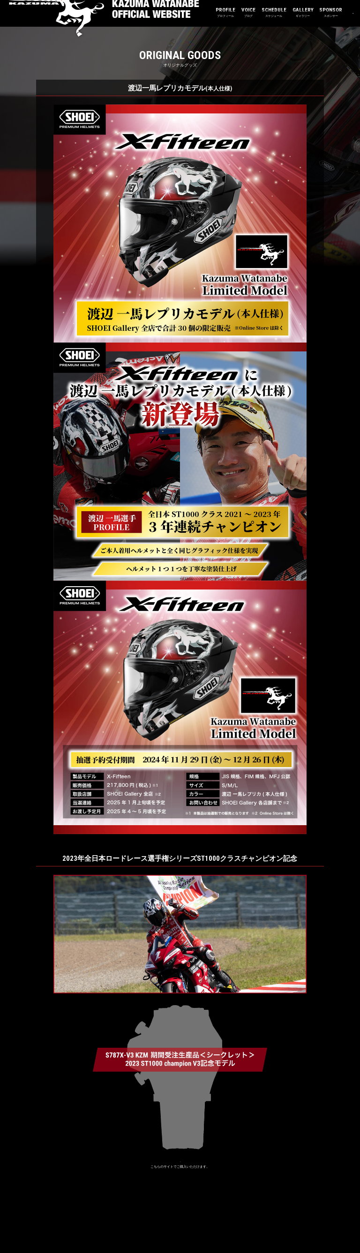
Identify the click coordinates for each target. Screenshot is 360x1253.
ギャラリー (268, 12)
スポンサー (296, 12)
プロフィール (191, 12)
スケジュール (239, 12)
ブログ (214, 12)
